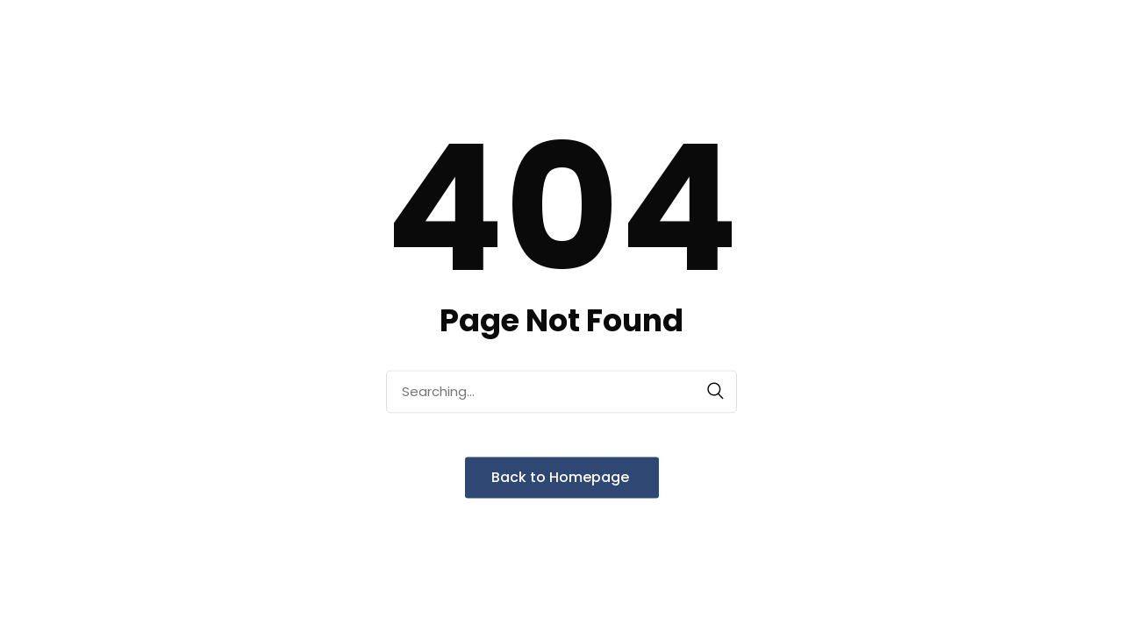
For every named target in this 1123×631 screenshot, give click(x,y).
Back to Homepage (562, 477)
